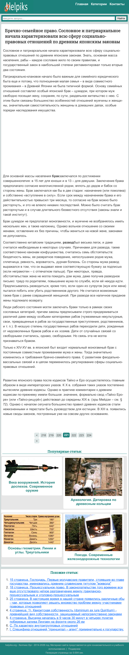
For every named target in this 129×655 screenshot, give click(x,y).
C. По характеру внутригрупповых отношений (44, 625)
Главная (81, 4)
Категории (99, 4)
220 (59, 435)
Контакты (117, 4)
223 (81, 435)
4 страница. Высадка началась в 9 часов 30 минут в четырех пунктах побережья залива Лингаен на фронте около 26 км (61, 620)
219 (51, 435)
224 (89, 435)
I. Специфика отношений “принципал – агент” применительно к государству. (67, 629)
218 (43, 435)
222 (74, 435)
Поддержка (74, 649)
